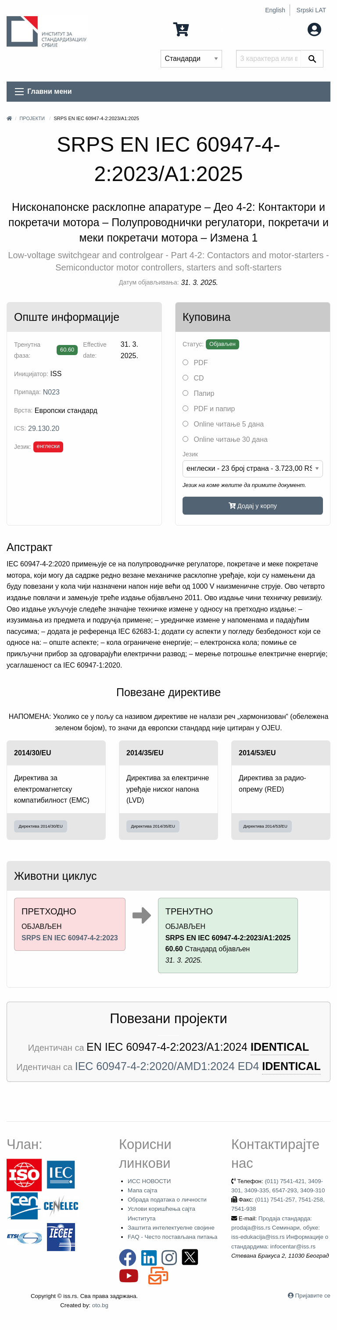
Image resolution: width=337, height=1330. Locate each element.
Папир (198, 393)
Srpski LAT (311, 10)
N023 (51, 392)
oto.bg (100, 1305)
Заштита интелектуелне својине (171, 1227)
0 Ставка (197, 28)
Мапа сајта (142, 1190)
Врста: (23, 410)
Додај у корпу (253, 505)
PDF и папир (209, 409)
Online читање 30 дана (225, 439)
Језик (190, 454)
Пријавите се (312, 1295)
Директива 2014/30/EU (41, 826)
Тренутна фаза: (27, 350)
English (275, 10)
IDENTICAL (280, 1047)
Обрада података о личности (167, 1199)
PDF (195, 362)
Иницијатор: (31, 373)
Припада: (27, 391)
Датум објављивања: (149, 282)
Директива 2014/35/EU (153, 826)
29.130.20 (43, 428)
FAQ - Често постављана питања (173, 1237)
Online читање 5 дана (223, 424)
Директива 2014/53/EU (265, 826)
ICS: (20, 428)
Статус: (193, 344)
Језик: (22, 446)
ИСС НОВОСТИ (149, 1181)
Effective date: (94, 350)
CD (193, 378)
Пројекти (31, 118)
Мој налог (296, 28)
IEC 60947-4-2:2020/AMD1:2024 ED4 (167, 1066)
